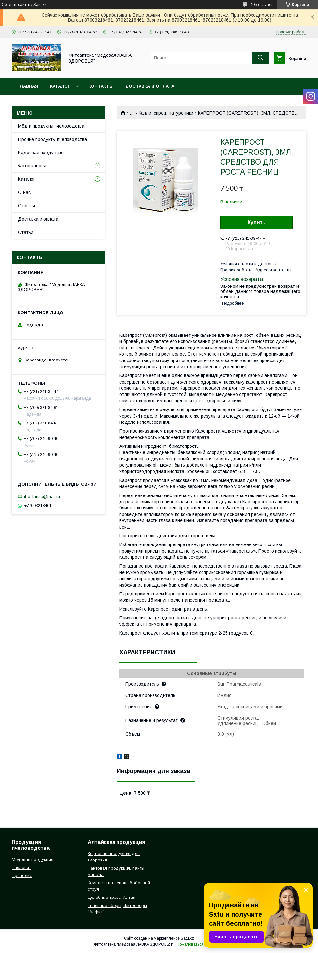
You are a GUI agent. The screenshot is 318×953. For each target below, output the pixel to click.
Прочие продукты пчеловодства (52, 139)
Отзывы (26, 205)
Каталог (60, 86)
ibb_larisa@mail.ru (42, 496)
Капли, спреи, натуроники (166, 113)
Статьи (25, 232)
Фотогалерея (32, 165)
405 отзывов (262, 4)
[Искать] (260, 58)
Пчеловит (21, 867)
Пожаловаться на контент (200, 944)
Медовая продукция (32, 859)
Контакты (101, 86)
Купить (257, 222)
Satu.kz (187, 938)
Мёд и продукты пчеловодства (51, 125)
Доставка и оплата (149, 86)
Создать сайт (14, 4)
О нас (24, 192)
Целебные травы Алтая (111, 897)
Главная (28, 86)
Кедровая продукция (41, 152)
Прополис (22, 875)
